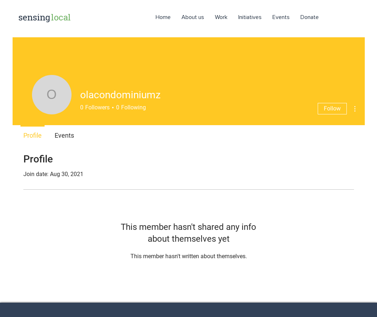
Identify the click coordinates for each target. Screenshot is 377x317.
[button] (250, 17)
